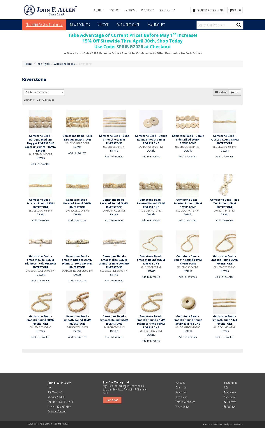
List (235, 92)
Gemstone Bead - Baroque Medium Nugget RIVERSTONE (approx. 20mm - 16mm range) (40, 143)
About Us (99, 10)
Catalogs (130, 10)
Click (44, 24)
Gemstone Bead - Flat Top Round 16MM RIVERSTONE (224, 203)
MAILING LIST (156, 24)
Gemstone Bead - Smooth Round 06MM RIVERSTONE (225, 259)
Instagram (230, 392)
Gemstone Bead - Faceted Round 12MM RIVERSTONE (188, 203)
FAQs (226, 387)
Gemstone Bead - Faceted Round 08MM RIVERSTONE (114, 203)
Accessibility (167, 10)
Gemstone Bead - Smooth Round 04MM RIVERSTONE (188, 259)
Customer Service (57, 411)
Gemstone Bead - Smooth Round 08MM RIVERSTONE (40, 320)
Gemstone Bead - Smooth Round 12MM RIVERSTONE (114, 320)
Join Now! (112, 400)
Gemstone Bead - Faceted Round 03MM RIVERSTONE (225, 139)
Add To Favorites (40, 163)
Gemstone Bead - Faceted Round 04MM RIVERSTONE (40, 203)
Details (40, 158)
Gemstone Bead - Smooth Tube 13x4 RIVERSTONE (224, 320)
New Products (80, 24)
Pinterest (230, 402)
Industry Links (230, 382)
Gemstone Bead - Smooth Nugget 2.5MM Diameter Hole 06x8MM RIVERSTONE (77, 261)
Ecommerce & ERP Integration (215, 424)
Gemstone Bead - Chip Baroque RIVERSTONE (77, 137)
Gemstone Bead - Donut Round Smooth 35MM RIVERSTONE (151, 139)
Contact (114, 10)
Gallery (221, 92)
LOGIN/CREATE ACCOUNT (208, 10)
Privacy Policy (182, 406)
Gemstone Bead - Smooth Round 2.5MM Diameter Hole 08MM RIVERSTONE (151, 322)
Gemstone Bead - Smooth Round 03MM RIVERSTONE (151, 259)
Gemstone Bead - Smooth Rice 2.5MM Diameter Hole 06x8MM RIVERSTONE (114, 261)
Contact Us (181, 387)
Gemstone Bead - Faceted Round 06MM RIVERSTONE (77, 203)
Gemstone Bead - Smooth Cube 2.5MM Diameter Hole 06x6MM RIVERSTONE (40, 261)
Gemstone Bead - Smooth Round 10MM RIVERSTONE (77, 320)
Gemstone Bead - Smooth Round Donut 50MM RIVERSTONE (188, 320)
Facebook (229, 397)
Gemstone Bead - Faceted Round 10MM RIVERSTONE (151, 203)
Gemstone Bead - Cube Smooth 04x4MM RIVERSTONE (114, 139)
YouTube (230, 406)
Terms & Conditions (185, 402)
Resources (148, 10)
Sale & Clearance (128, 24)
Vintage (103, 24)
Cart (235, 10)
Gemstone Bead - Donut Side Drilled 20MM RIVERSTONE (188, 139)
